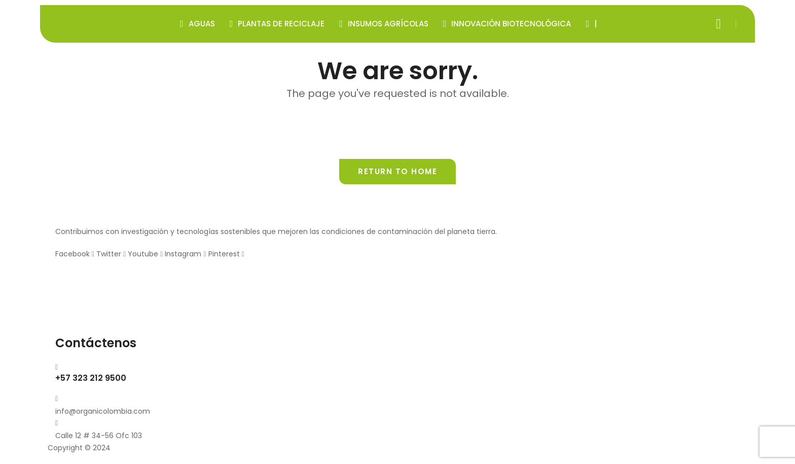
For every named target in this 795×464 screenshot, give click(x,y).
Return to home (397, 171)
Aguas (197, 24)
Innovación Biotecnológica (507, 24)
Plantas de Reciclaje (277, 24)
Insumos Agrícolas (383, 24)
